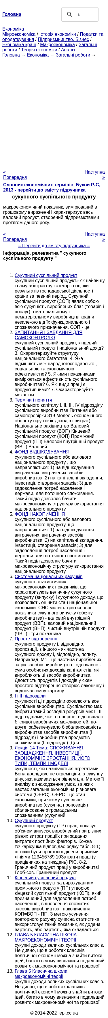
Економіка (13, 29)
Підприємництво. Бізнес (63, 39)
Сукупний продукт (34, 820)
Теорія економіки (39, 49)
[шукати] (79, 14)
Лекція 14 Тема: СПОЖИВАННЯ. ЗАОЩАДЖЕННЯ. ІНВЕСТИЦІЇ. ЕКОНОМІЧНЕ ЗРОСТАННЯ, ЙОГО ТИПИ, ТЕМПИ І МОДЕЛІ (52, 755)
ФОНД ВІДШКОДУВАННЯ (42, 451)
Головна (11, 55)
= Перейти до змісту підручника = (54, 245)
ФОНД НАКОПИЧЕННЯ (40, 514)
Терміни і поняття (33, 400)
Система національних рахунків (49, 576)
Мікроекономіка (18, 34)
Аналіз (68, 49)
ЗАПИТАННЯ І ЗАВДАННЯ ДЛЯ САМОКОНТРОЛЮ (48, 335)
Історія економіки (57, 34)
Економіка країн (19, 44)
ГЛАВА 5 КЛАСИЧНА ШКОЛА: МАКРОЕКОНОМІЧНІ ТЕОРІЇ (46, 937)
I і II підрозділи (30, 695)
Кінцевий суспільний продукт (45, 877)
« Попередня (15, 175)
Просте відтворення (36, 638)
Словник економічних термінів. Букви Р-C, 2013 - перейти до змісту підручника (51, 187)
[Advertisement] (54, 112)
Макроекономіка (57, 44)
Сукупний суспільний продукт (46, 275)
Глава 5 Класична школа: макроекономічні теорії (42, 974)
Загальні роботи (73, 55)
